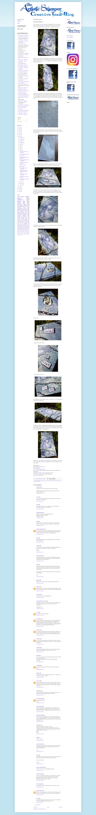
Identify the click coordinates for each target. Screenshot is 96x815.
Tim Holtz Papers (26, 221)
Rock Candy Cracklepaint (22, 223)
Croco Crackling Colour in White (39, 469)
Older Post (60, 807)
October (21, 140)
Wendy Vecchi (27, 229)
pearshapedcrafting (39, 715)
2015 (19, 134)
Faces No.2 (51, 189)
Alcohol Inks (20, 217)
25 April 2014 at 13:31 (40, 763)
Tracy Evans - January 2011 (22, 111)
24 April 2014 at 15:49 (40, 635)
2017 (19, 131)
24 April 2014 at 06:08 (40, 508)
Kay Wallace (38, 618)
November (21, 139)
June (20, 147)
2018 (19, 130)
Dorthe (37, 655)
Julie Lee (37, 680)
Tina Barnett (20, 109)
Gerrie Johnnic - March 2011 (23, 59)
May (37, 521)
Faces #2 (43, 466)
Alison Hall (21, 202)
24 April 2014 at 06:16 (40, 517)
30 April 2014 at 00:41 (40, 794)
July (20, 145)
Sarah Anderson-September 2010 (23, 95)
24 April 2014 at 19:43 (40, 677)
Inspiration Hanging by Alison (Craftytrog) (24, 160)
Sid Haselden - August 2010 (22, 100)
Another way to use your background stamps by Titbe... (23, 171)
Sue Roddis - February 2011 (22, 106)
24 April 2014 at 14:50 (40, 626)
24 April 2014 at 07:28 (40, 542)
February (21, 183)
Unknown (38, 629)
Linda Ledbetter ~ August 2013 (23, 75)
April (20, 150)
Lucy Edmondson (39, 744)
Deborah (37, 586)
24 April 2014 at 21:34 (40, 711)
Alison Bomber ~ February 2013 (23, 35)
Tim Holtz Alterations (22, 214)
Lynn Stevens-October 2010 (22, 84)
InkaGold (24, 228)
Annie (37, 755)
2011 (19, 190)
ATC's (24, 220)
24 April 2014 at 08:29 (40, 597)
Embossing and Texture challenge (42, 461)
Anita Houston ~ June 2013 (22, 39)
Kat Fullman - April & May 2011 (23, 70)
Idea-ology (38, 481)
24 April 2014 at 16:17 (40, 651)
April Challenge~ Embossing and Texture (24, 179)
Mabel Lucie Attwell (23, 209)
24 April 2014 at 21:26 (40, 702)
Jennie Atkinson (39, 706)
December (21, 137)
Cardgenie (38, 665)
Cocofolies (38, 647)
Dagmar (37, 580)
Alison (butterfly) (42, 24)
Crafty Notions (20, 230)
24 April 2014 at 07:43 (40, 576)
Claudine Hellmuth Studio (22, 218)
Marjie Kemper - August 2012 (23, 87)
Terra (28, 230)
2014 (19, 136)
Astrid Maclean (39, 555)
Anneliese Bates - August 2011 (23, 41)
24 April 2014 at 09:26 (40, 608)
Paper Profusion (39, 773)
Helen (37, 504)
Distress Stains (36, 470)
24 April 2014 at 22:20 (40, 733)
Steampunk (25, 219)
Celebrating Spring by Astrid (24, 154)
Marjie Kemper (39, 790)
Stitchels (25, 230)
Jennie (18, 23)
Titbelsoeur (20, 199)
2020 (19, 127)
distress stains (59, 480)
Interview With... (21, 232)
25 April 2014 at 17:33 (40, 770)
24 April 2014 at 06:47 (40, 525)
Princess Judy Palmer (40, 767)
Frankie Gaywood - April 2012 (23, 54)
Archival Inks (35, 474)
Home (48, 807)
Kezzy (37, 798)
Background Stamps (21, 204)
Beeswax (23, 231)
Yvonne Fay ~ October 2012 (22, 114)
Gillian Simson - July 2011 (22, 61)
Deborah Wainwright (40, 529)
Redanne (37, 673)
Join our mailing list (70, 37)
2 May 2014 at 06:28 (39, 802)
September (21, 142)
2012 (19, 188)
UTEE (20, 221)
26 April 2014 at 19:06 (40, 780)
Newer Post (35, 807)
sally (37, 564)
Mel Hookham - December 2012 (23, 90)
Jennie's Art (19, 219)
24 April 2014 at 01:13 (40, 493)
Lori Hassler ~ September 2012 (23, 78)
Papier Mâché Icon (36, 467)
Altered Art (25, 213)
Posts (19, 119)
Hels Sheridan (20, 62)
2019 (19, 128)
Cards (24, 208)
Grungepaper (25, 222)
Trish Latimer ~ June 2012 (22, 113)
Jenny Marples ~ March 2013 (23, 66)
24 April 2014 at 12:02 (40, 615)
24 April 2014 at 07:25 (40, 534)
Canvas (20, 222)
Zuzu (26, 217)
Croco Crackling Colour (48, 480)
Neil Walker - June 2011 (22, 91)
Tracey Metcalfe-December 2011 (23, 110)
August (21, 144)
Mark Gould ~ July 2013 (22, 89)
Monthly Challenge (21, 215)
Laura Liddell (20, 73)
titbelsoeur (19, 21)
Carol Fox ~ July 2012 (22, 43)
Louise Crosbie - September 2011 (23, 81)
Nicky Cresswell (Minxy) (22, 93)
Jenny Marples (38, 783)
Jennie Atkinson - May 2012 (22, 65)
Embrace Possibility (22, 164)
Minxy (28, 220)
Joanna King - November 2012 (23, 67)
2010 (19, 191)
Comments (20, 121)
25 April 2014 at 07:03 (40, 740)
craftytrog (38, 594)
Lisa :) (37, 612)
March (21, 181)
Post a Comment (37, 804)
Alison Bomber (38, 480)
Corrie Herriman (39, 698)
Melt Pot (19, 231)
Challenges (27, 231)
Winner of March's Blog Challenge (23, 174)
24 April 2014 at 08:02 (40, 590)
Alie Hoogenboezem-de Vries (41, 601)
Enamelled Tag (40, 472)
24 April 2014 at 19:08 (40, 669)
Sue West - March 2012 (22, 107)
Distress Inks (35, 475)
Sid (36, 737)
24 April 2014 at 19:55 (40, 687)
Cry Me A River (44, 60)
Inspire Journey (21, 166)
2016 (19, 133)
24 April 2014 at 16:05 (40, 644)
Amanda (37, 545)
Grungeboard (19, 228)
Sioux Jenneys (20, 205)
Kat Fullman (20, 69)
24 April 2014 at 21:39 (40, 721)
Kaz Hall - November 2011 (22, 71)
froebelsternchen (39, 512)
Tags (28, 208)
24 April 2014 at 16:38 (40, 661)
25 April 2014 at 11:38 (40, 751)
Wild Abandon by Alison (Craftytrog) (23, 168)
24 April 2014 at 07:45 (40, 583)
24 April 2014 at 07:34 (40, 552)
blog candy (21, 226)
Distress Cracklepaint (24, 227)
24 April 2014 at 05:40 (40, 501)
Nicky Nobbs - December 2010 (23, 94)
